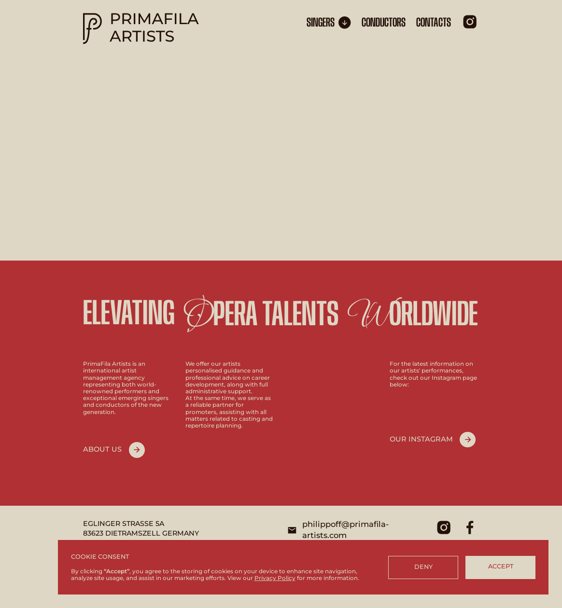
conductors (384, 23)
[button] (329, 22)
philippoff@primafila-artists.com (345, 529)
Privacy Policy (274, 578)
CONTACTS (433, 23)
